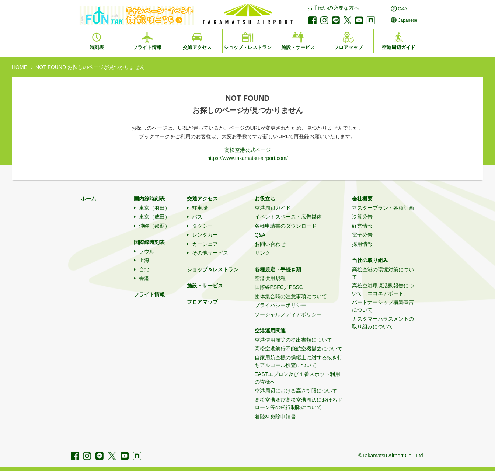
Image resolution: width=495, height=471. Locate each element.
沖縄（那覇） (154, 226)
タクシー (202, 226)
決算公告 (362, 217)
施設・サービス (205, 286)
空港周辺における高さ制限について (296, 391)
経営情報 (362, 226)
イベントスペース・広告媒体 (288, 217)
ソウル (146, 251)
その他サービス (210, 253)
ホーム (88, 199)
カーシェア (205, 244)
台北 (144, 269)
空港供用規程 (270, 278)
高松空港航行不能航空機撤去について (298, 349)
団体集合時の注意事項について (291, 296)
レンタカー (205, 235)
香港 (144, 278)
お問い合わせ (270, 244)
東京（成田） (154, 217)
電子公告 (362, 235)
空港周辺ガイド (273, 208)
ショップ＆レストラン (212, 269)
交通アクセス (202, 199)
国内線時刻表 (149, 199)
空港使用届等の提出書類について (293, 340)
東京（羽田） (154, 208)
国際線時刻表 (149, 242)
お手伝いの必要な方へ (333, 8)
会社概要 (362, 199)
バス (197, 217)
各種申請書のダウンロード (286, 226)
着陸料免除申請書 (275, 416)
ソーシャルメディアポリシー (288, 314)
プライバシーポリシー (280, 305)
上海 (144, 260)
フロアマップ (202, 302)
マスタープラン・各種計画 (383, 208)
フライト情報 (149, 294)
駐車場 (200, 208)
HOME (19, 67)
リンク (262, 253)
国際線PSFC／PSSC (279, 287)
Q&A (260, 235)
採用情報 (362, 244)
